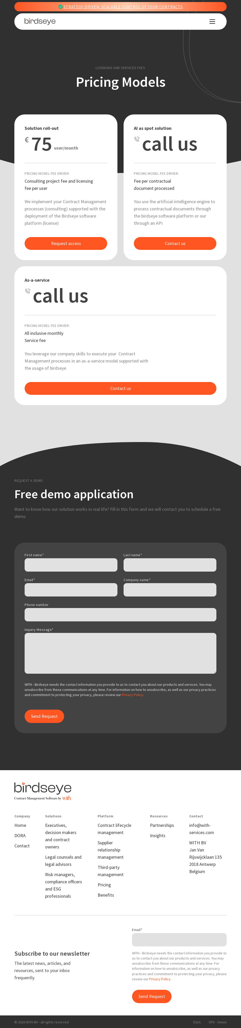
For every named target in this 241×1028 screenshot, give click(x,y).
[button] (212, 21)
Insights (157, 835)
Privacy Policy (132, 694)
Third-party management (111, 870)
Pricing (104, 885)
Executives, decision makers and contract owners (60, 836)
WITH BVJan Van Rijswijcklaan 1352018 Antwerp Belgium (205, 857)
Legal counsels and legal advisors (63, 860)
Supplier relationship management (111, 850)
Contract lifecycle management (114, 828)
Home (20, 825)
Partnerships (162, 825)
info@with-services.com (201, 828)
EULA (197, 1022)
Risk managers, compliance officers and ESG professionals (63, 885)
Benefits (106, 895)
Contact (22, 846)
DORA (20, 835)
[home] (40, 21)
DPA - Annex (218, 1022)
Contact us (175, 243)
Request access (66, 243)
